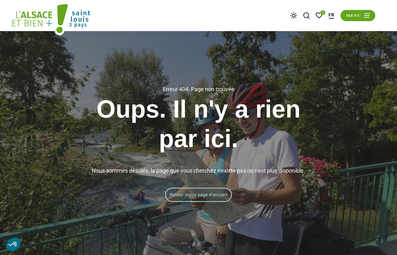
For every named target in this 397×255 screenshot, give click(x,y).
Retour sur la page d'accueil (198, 194)
